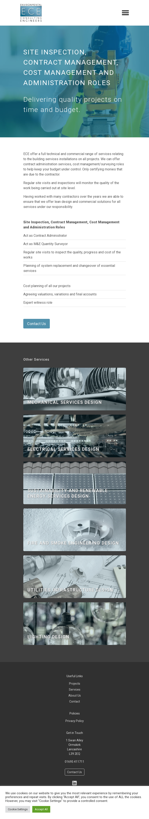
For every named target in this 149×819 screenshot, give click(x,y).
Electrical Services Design (63, 449)
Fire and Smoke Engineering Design (73, 543)
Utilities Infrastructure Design (70, 589)
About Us (74, 695)
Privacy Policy (74, 721)
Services (74, 689)
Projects (74, 683)
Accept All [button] (41, 809)
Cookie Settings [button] (18, 809)
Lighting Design (48, 636)
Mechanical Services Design (65, 402)
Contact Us (36, 323)
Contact (74, 701)
